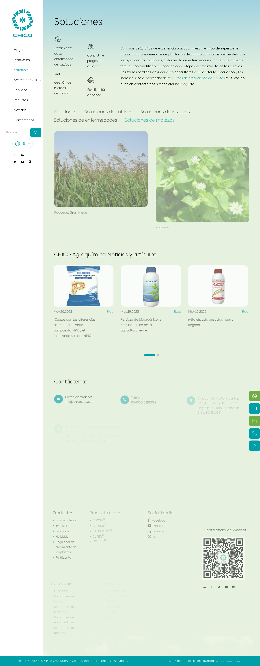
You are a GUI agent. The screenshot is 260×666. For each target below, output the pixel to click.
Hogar (18, 50)
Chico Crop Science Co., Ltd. (63, 661)
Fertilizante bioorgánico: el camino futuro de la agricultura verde (140, 325)
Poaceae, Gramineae (70, 210)
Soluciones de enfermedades (84, 120)
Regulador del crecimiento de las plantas (64, 547)
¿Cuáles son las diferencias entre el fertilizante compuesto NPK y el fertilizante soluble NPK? (72, 328)
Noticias (20, 110)
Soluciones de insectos (164, 112)
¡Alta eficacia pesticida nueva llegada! (208, 322)
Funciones (65, 112)
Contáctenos (24, 120)
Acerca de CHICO (27, 80)
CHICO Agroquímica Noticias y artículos (105, 254)
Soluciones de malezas (148, 120)
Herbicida (60, 536)
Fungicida (60, 531)
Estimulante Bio (64, 520)
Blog (108, 312)
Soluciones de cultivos (108, 112)
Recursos (21, 100)
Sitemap (175, 661)
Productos (22, 60)
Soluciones (21, 70)
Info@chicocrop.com (79, 404)
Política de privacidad (201, 661)
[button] (149, 355)
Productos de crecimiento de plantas (196, 78)
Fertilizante (61, 557)
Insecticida (61, 526)
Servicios (20, 90)
